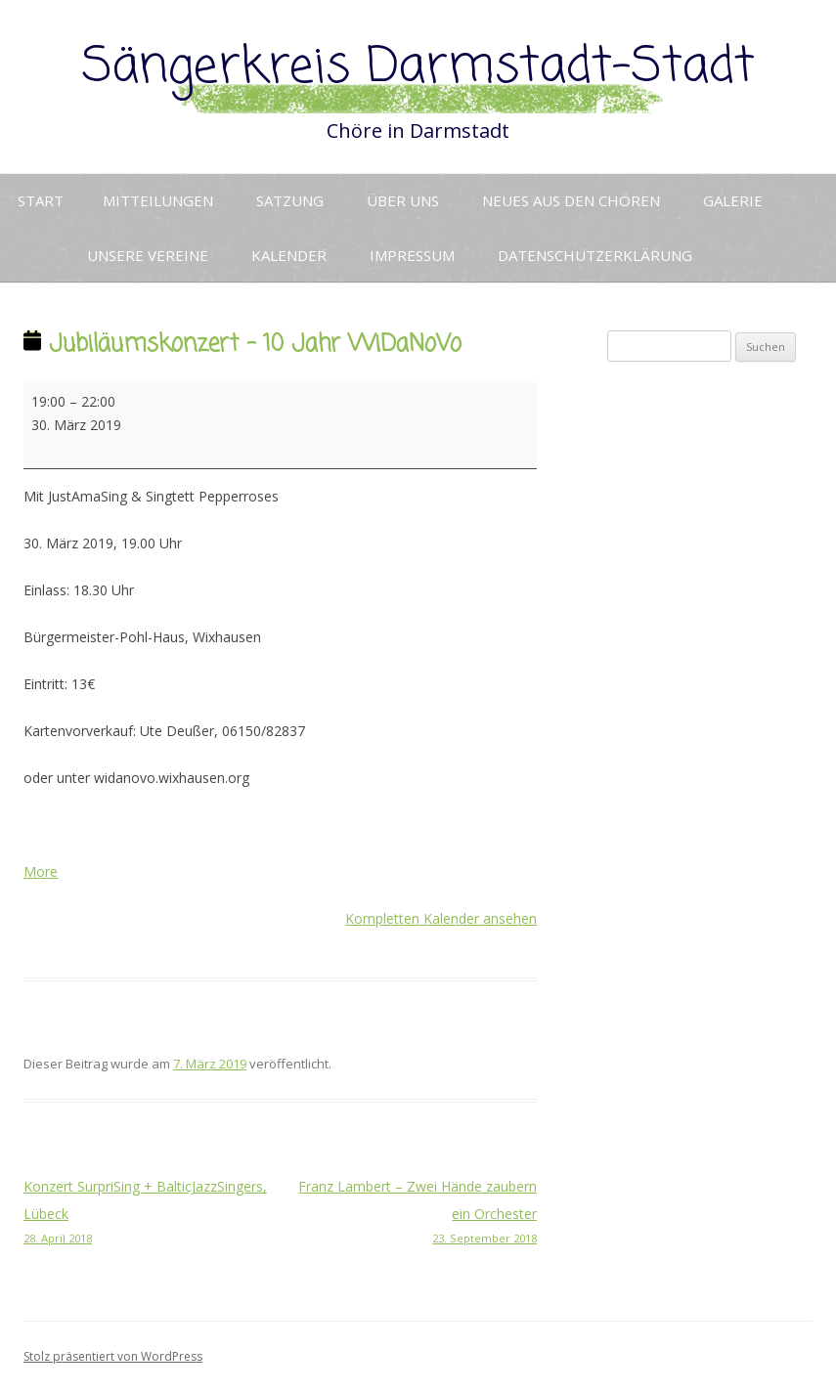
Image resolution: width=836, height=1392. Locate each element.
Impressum (412, 255)
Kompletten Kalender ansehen (441, 918)
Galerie (733, 200)
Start (41, 200)
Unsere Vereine (147, 255)
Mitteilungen (158, 200)
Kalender (289, 255)
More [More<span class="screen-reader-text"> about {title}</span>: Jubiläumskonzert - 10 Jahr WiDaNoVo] (40, 871)
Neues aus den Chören (571, 200)
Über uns (403, 200)
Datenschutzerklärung (595, 255)
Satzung (290, 200)
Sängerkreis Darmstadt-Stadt (418, 68)
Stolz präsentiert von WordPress (112, 1356)
